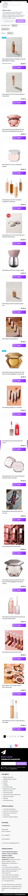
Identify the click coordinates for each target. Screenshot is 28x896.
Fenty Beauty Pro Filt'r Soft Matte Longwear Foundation (11, 200)
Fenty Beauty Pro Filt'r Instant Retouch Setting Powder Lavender (13, 477)
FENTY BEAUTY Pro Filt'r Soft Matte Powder (12, 165)
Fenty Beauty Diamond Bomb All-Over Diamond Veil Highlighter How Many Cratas (13, 581)
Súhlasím (20, 21)
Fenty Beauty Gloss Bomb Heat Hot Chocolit (12, 512)
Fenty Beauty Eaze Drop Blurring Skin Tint (12, 304)
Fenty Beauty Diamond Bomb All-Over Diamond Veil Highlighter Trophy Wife (13, 373)
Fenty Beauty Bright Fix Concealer (12, 407)
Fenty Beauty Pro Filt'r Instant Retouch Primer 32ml (13, 95)
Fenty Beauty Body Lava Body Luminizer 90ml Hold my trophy (13, 60)
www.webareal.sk (20, 894)
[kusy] (6, 67)
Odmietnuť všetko (9, 21)
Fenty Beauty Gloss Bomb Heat (11, 546)
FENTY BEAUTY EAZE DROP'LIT (10, 339)
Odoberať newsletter (10, 759)
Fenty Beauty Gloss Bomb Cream (12, 652)
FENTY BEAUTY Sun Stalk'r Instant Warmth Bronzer (11, 686)
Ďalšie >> (22, 736)
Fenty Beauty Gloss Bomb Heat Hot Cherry (12, 441)
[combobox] (14, 25)
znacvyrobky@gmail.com (13, 843)
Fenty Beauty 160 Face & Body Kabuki (13, 270)
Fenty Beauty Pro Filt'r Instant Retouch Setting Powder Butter (13, 236)
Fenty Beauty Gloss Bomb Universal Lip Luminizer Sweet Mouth (13, 617)
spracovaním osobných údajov (17, 767)
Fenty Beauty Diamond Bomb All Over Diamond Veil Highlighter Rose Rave (13, 130)
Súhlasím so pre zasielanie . (14, 768)
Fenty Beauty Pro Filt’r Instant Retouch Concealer (13, 721)
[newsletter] (21, 763)
